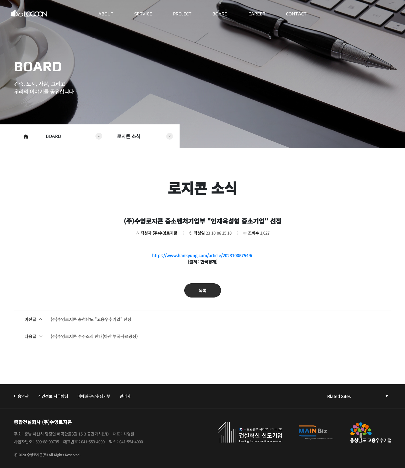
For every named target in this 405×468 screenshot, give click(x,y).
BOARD (220, 14)
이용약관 (21, 396)
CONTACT (297, 14)
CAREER (257, 14)
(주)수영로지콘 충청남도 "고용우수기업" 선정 (77, 319)
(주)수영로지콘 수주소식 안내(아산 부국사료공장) (81, 336)
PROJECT (182, 14)
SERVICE (143, 14)
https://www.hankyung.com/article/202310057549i (202, 255)
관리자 (125, 396)
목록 (203, 290)
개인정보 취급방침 (53, 396)
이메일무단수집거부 (93, 396)
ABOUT (105, 14)
